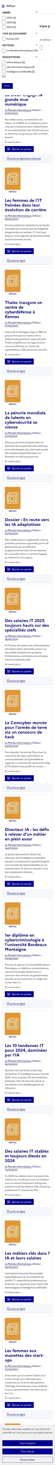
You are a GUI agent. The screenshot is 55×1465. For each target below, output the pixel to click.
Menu (51, 3)
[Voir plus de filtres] (3, 76)
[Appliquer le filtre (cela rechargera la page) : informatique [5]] (16, 62)
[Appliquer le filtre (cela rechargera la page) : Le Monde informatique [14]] (22, 50)
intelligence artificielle (19, 71)
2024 (10, 22)
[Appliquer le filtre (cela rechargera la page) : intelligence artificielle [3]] (21, 71)
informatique (14, 62)
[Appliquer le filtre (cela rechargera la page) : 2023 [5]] (11, 27)
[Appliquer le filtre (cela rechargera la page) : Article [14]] (13, 39)
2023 (10, 27)
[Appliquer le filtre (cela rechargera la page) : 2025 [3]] (11, 18)
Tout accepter (27, 1443)
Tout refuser (27, 1451)
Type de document (14, 33)
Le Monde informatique (20, 50)
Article (11, 39)
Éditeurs (8, 45)
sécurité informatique (19, 67)
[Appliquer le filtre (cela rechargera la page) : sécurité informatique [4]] (20, 67)
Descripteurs (11, 57)
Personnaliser (27, 1459)
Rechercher (45, 3)
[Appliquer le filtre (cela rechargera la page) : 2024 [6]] (11, 22)
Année (6, 12)
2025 (10, 17)
